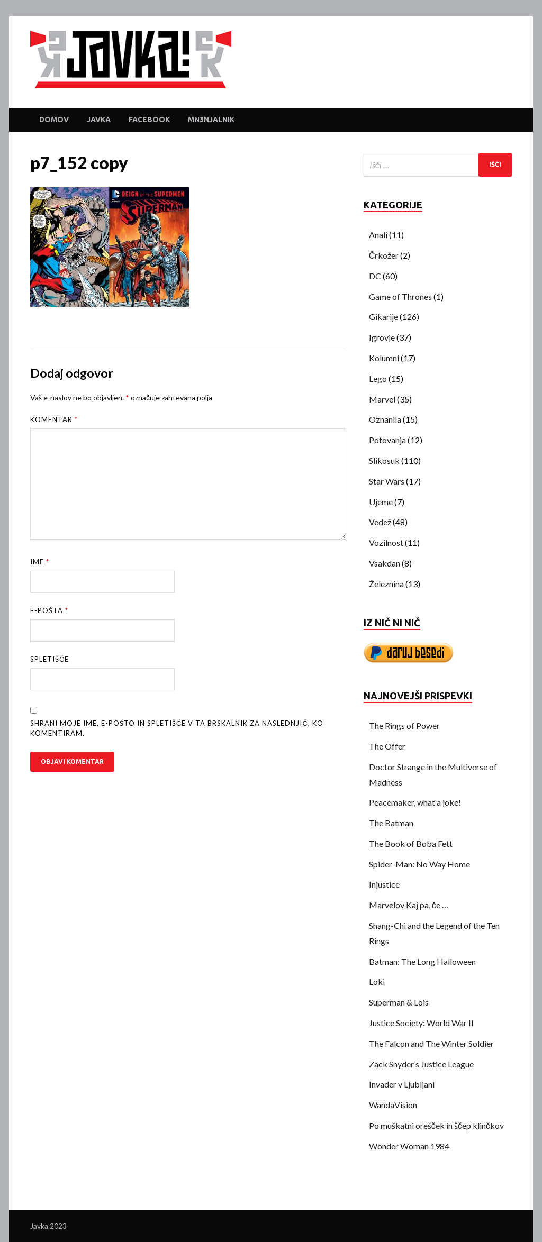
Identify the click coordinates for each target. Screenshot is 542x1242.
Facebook (149, 119)
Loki (377, 981)
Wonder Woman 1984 (409, 1146)
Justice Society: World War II (421, 1023)
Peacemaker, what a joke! (415, 802)
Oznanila (385, 419)
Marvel (382, 399)
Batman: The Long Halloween (422, 961)
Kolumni (384, 358)
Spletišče (49, 659)
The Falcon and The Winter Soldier (431, 1043)
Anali (378, 235)
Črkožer (384, 255)
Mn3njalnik (211, 119)
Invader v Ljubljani (402, 1084)
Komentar (54, 419)
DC (375, 276)
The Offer (387, 746)
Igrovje (382, 337)
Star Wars (386, 481)
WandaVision (393, 1105)
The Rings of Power (404, 725)
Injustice (384, 884)
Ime (39, 562)
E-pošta (49, 610)
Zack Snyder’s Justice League (421, 1064)
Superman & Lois (399, 1002)
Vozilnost (386, 542)
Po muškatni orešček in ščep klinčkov (436, 1125)
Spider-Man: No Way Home (419, 864)
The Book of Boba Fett (411, 843)
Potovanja (387, 440)
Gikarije (383, 317)
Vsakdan (384, 563)
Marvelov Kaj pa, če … (408, 905)
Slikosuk (384, 460)
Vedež (380, 522)
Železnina (386, 584)
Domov (54, 119)
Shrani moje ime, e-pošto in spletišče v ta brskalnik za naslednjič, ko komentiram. (176, 728)
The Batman (391, 823)
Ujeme (381, 502)
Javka (99, 119)
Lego (378, 378)
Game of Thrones (400, 296)
